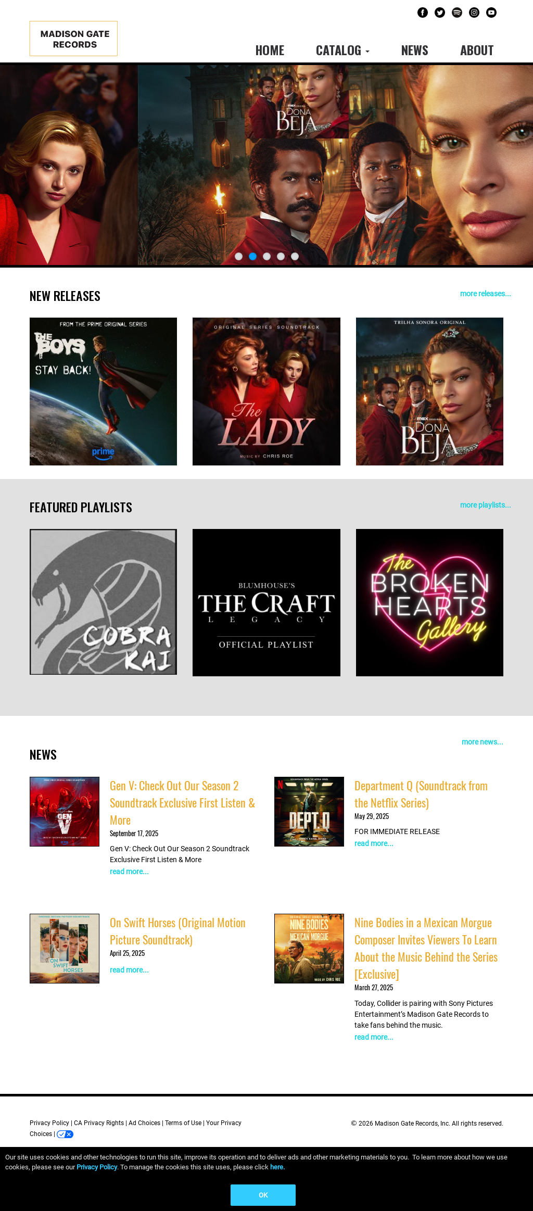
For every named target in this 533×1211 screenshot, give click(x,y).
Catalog (343, 49)
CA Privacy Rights (99, 1123)
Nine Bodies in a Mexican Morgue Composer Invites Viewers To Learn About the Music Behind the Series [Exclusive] (426, 948)
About (477, 49)
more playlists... (485, 505)
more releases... (485, 293)
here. (277, 1167)
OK (263, 1195)
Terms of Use (183, 1123)
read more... (129, 871)
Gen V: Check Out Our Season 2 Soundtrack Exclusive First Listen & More (182, 802)
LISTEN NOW (254, 220)
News (414, 49)
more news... (482, 742)
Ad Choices (144, 1123)
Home (269, 49)
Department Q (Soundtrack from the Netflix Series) (421, 794)
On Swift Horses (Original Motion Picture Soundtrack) (178, 931)
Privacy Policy (49, 1123)
